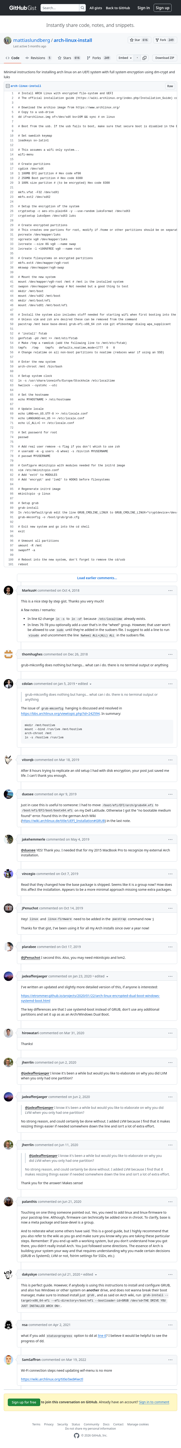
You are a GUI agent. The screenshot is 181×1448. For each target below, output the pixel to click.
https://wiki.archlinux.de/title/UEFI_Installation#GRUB (63, 820)
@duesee (28, 850)
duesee (27, 794)
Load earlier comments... (97, 578)
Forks (99, 58)
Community (91, 1424)
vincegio (28, 873)
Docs (106, 1424)
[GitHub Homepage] (76, 1436)
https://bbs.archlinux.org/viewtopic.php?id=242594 (60, 713)
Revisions (38, 58)
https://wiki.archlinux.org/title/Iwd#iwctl (52, 1379)
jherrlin (28, 1062)
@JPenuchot (30, 957)
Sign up (162, 7)
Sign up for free (24, 1402)
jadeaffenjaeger (34, 976)
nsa (25, 1324)
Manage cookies (138, 1424)
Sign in (144, 7)
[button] (144, 58)
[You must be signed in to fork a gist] (165, 40)
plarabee (29, 946)
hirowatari (30, 1033)
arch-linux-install (73, 40)
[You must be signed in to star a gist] (139, 40)
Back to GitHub (118, 8)
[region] (90, 329)
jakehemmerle (33, 839)
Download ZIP (164, 58)
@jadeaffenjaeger (35, 1073)
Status (76, 1424)
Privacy (48, 1424)
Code (13, 58)
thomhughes (32, 654)
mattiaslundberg (31, 40)
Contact (118, 1424)
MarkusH (29, 590)
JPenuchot (30, 908)
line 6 (102, 1335)
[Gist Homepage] (23, 8)
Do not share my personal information (90, 1429)
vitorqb (27, 759)
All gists (96, 8)
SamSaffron (31, 1359)
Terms (36, 1424)
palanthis (29, 1201)
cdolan (27, 683)
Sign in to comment (154, 1402)
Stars (69, 58)
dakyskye (29, 1274)
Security (62, 1424)
